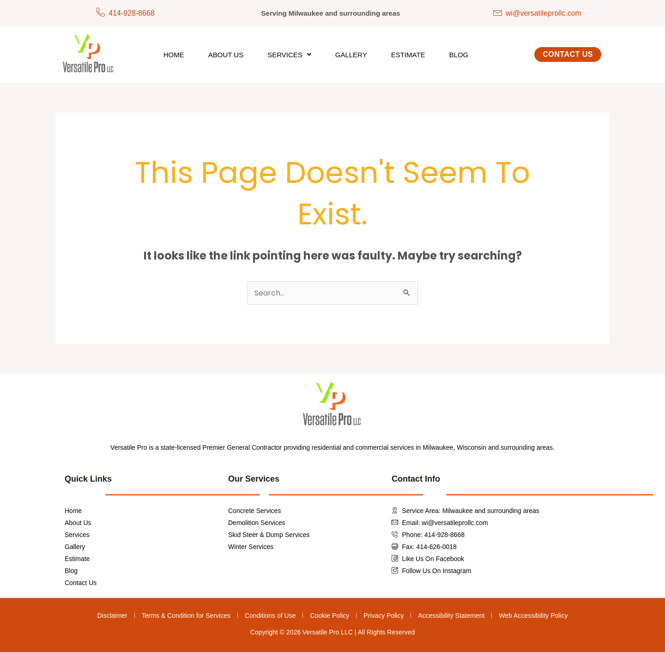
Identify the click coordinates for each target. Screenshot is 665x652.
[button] (289, 54)
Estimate (408, 55)
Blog (459, 55)
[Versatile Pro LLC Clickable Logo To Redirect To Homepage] (88, 54)
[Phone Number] (124, 13)
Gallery (351, 55)
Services (289, 55)
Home (173, 55)
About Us (225, 55)
